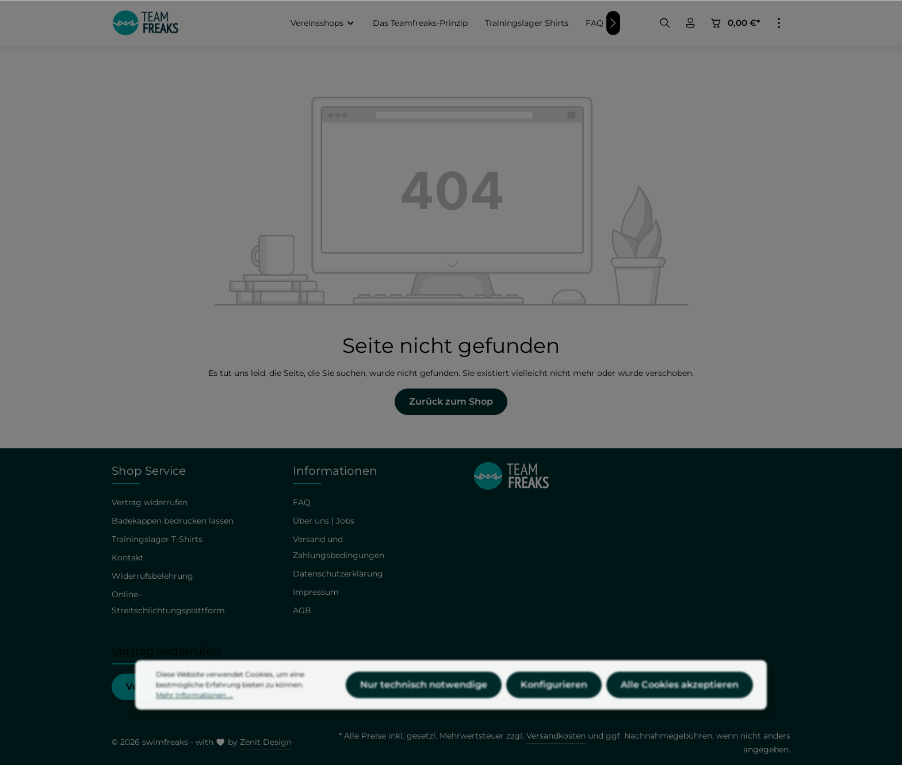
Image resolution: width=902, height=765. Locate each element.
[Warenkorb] (734, 22)
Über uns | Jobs (323, 521)
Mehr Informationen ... (194, 718)
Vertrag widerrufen (150, 502)
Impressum (316, 592)
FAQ (302, 502)
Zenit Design (266, 742)
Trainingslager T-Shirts (157, 539)
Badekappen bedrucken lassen (173, 521)
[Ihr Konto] (690, 22)
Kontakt (128, 557)
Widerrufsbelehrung (152, 576)
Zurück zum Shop (451, 401)
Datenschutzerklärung (338, 573)
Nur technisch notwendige (423, 708)
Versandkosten (556, 736)
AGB (302, 610)
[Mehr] (778, 22)
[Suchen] (664, 22)
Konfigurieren (554, 708)
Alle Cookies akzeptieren (680, 708)
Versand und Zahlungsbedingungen (338, 547)
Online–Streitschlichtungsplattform (168, 602)
